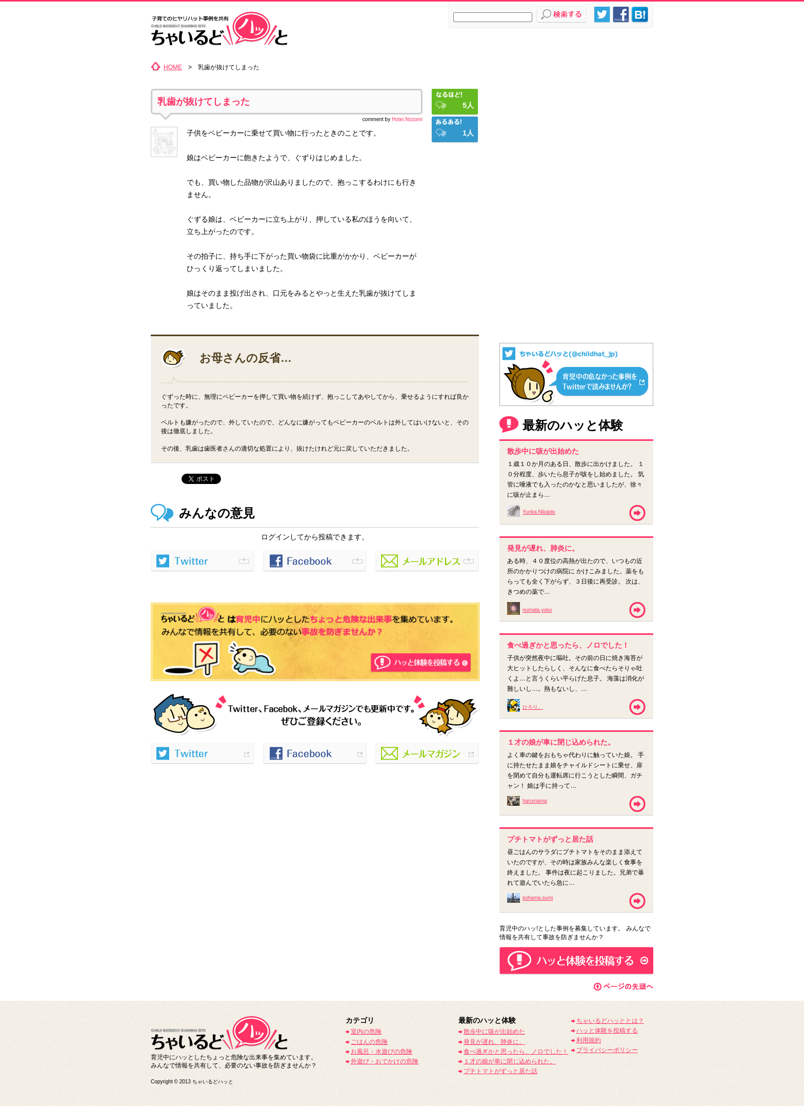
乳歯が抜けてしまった (203, 101)
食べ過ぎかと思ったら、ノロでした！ (516, 1051)
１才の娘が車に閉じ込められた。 (510, 1061)
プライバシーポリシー (607, 1050)
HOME (173, 67)
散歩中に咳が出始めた (494, 1031)
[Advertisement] (576, 126)
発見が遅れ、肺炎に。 (494, 1041)
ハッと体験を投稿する (607, 1030)
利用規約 (588, 1040)
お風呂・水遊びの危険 (381, 1051)
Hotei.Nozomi (407, 119)
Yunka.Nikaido (538, 512)
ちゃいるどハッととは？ (610, 1020)
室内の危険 (366, 1031)
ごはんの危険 (369, 1041)
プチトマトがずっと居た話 (500, 1071)
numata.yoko (537, 610)
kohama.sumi (537, 898)
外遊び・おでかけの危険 (384, 1061)
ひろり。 (532, 707)
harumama (534, 801)
